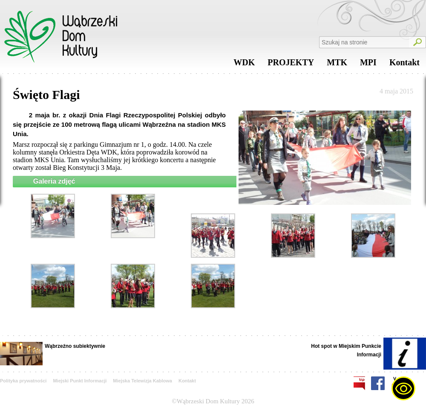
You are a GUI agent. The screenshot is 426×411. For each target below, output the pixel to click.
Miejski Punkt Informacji (79, 380)
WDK (244, 64)
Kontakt (404, 64)
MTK (337, 64)
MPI (368, 64)
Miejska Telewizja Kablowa (142, 380)
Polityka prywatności (23, 380)
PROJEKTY (291, 64)
